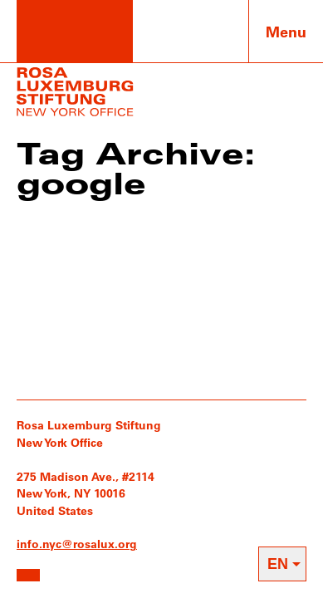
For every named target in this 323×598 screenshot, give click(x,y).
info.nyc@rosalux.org (77, 543)
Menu (286, 32)
